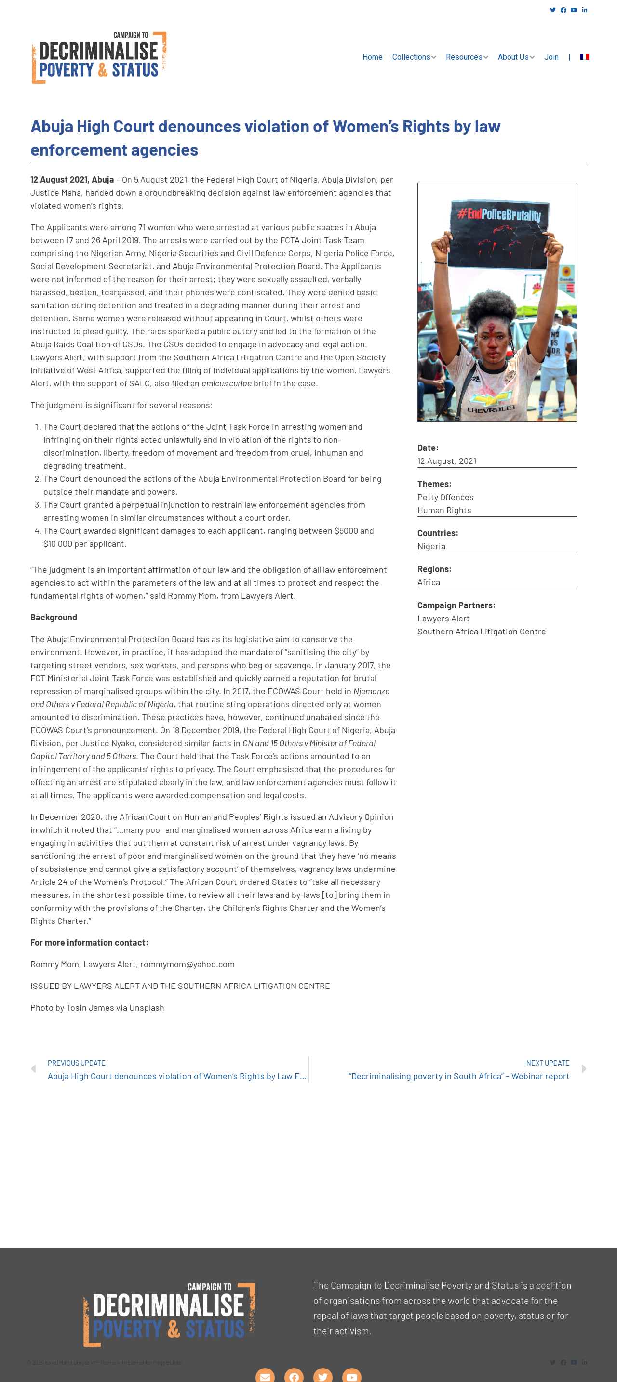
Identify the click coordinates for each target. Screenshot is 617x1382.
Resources (464, 57)
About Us (513, 57)
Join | (557, 57)
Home (372, 57)
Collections (411, 57)
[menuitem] (584, 57)
